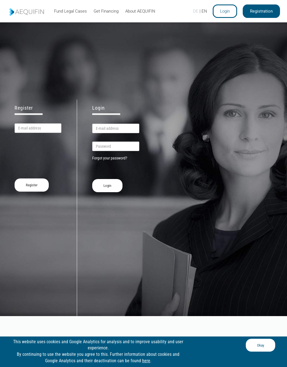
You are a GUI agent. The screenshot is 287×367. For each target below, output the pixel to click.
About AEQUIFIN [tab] (140, 11)
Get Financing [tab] (106, 11)
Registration (261, 11)
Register (32, 185)
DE (195, 11)
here (146, 360)
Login (225, 11)
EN (204, 11)
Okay (260, 345)
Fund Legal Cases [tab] (70, 11)
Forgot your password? (109, 158)
